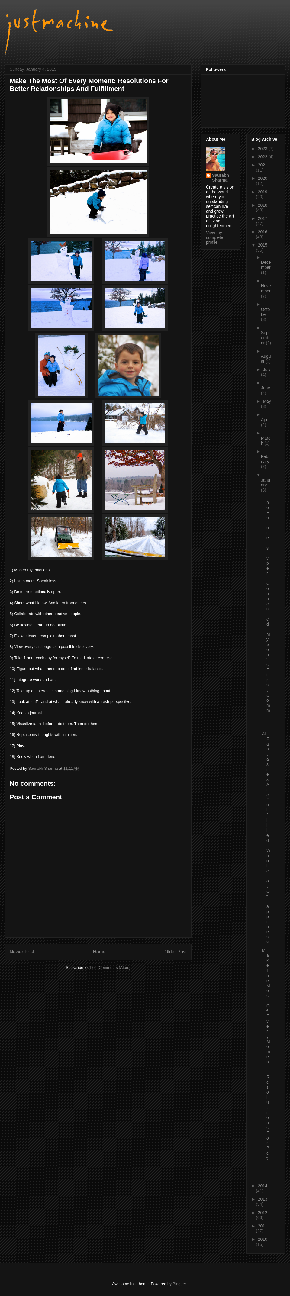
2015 (262, 245)
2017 (262, 218)
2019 (262, 191)
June (265, 387)
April (265, 419)
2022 (263, 156)
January (265, 483)
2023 (263, 148)
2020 (262, 178)
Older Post (175, 951)
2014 (262, 1185)
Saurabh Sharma (220, 177)
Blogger (179, 1283)
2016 (262, 231)
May (267, 401)
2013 (262, 1199)
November (266, 288)
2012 (262, 1212)
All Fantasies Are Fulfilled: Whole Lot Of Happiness (266, 837)
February (265, 459)
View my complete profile (214, 237)
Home (99, 951)
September (265, 337)
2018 (262, 205)
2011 (262, 1225)
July (266, 369)
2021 (262, 165)
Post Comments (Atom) (110, 967)
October (265, 312)
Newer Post (22, 951)
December (266, 265)
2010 (262, 1239)
